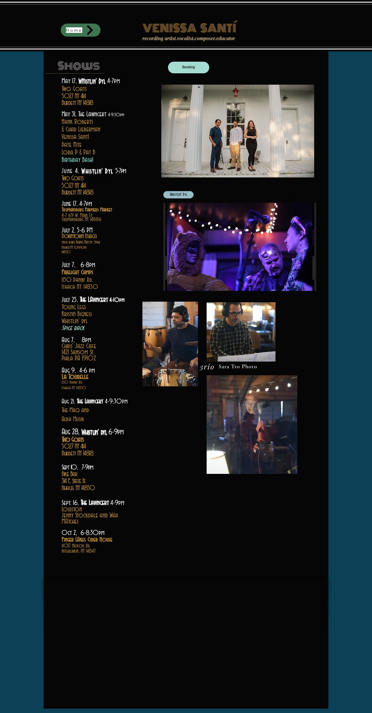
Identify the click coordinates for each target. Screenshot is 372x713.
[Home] (81, 30)
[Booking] (188, 67)
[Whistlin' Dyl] (178, 194)
